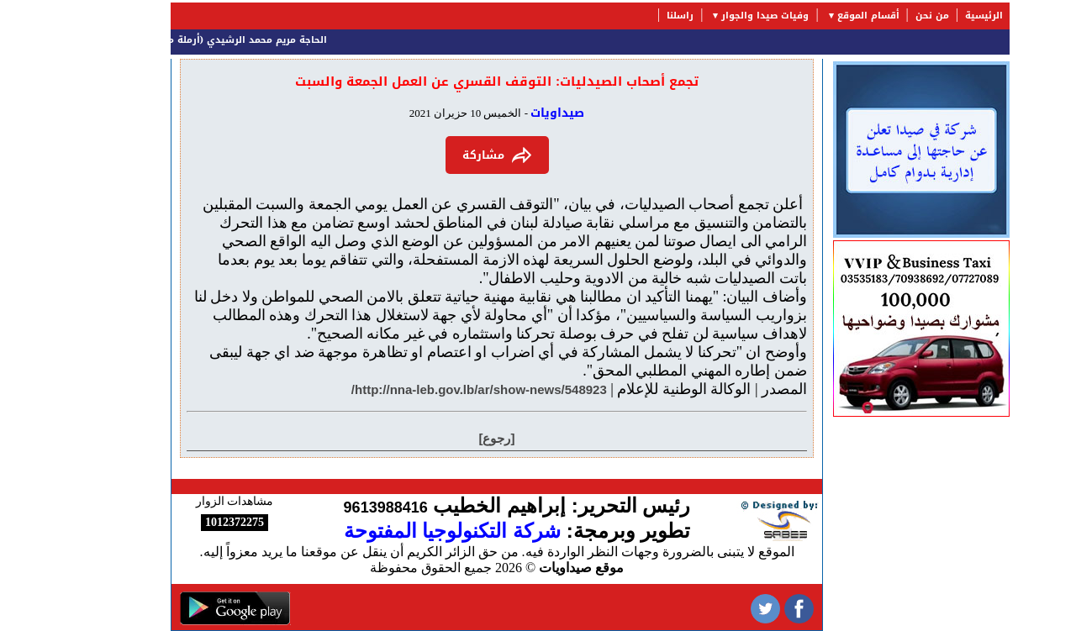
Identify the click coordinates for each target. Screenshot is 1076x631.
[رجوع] (445, 438)
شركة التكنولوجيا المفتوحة (400, 530)
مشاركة (445, 155)
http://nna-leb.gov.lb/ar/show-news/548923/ (427, 389)
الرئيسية (932, 15)
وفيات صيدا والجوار (713, 15)
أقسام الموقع (816, 15)
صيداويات (505, 113)
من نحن (880, 15)
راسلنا (627, 15)
